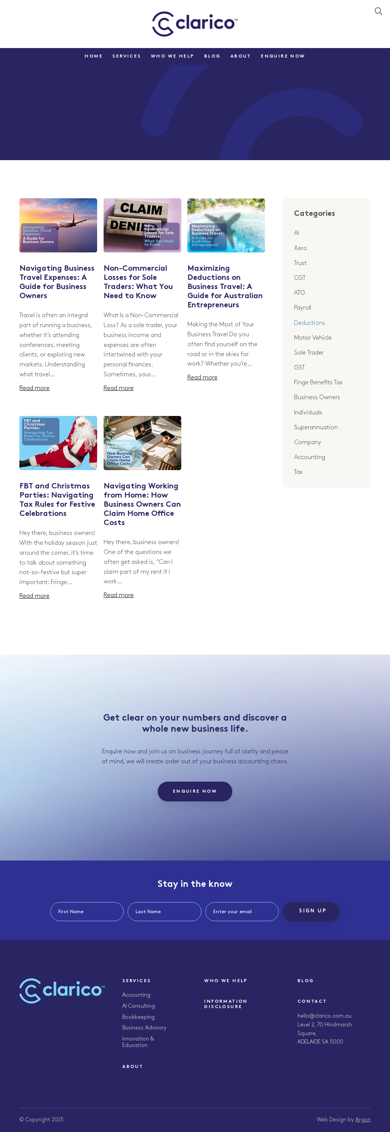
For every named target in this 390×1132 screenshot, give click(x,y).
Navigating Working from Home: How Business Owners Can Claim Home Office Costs (142, 505)
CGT (299, 278)
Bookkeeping (138, 1017)
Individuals (308, 413)
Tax (298, 472)
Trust (300, 263)
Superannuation (316, 427)
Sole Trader (309, 353)
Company (307, 442)
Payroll (302, 308)
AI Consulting (138, 1006)
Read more (34, 388)
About (240, 56)
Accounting (309, 457)
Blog (212, 56)
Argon (363, 1119)
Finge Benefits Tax (318, 382)
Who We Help (172, 56)
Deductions (309, 323)
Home (94, 56)
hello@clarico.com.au (324, 1015)
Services (126, 56)
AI (296, 233)
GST (299, 368)
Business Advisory (144, 1027)
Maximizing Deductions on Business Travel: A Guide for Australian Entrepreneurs (225, 287)
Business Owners (317, 397)
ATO (299, 293)
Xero (300, 248)
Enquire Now (283, 56)
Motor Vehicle (313, 338)
